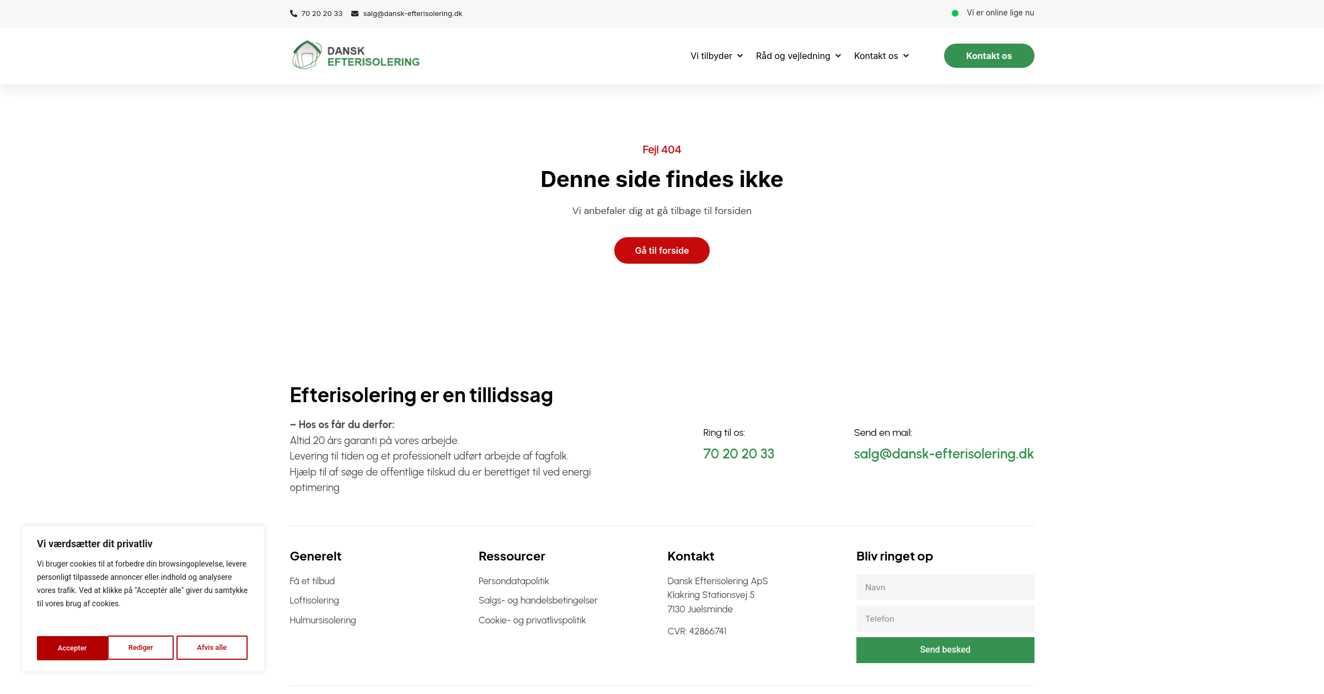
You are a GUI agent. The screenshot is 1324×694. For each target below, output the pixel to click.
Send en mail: (883, 433)
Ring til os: (725, 433)
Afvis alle (141, 648)
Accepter (215, 648)
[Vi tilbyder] (718, 55)
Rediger (69, 648)
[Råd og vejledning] (800, 55)
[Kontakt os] (882, 55)
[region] (143, 601)
